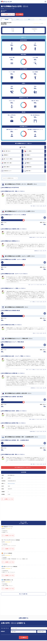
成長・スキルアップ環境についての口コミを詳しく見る (35, 369)
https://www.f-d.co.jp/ (11, 483)
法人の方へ (26, 629)
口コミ (18, 19)
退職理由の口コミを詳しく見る (39, 250)
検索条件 (3, 596)
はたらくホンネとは (5, 627)
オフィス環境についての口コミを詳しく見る (37, 301)
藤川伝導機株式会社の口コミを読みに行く (23, 467)
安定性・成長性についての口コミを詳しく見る (37, 419)
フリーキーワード (5, 593)
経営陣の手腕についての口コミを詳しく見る (37, 431)
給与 (29, 19)
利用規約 (26, 627)
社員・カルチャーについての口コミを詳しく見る (36, 284)
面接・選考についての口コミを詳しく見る (38, 464)
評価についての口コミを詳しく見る (39, 333)
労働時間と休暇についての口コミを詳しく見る (37, 237)
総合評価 (6, 19)
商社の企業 (5, 607)
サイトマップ (4, 629)
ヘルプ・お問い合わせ (6, 634)
